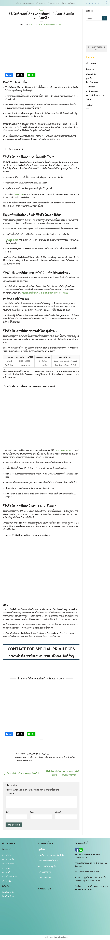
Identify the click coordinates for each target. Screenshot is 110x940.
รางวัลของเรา (72, 3)
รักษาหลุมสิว (90, 86)
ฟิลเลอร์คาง (6, 868)
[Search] (106, 3)
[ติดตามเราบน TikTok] (93, 3)
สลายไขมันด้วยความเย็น (95, 95)
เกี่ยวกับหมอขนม (28, 3)
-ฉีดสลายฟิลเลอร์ (44, 877)
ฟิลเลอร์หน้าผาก (8, 863)
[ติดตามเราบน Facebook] (87, 3)
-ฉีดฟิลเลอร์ (6, 849)
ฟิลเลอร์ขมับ (6, 872)
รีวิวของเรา (51, 3)
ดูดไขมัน (89, 78)
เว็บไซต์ (58, 812)
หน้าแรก (18, 3)
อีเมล (32, 812)
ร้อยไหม (89, 99)
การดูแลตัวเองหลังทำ (64, 450)
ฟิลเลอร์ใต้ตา (19, 194)
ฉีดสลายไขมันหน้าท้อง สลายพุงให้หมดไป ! (21, 773)
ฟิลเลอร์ (41, 10)
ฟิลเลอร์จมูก (6, 881)
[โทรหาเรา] (96, 3)
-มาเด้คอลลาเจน (44, 872)
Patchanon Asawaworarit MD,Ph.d (50, 24)
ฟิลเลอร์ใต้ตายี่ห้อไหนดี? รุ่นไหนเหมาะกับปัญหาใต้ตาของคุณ (45, 293)
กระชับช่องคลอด (92, 91)
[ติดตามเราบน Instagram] (90, 3)
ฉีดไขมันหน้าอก (92, 82)
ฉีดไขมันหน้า (91, 74)
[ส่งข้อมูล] (104, 18)
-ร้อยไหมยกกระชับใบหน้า (48, 860)
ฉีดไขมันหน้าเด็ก (8, 892)
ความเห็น (10, 794)
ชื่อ (7, 812)
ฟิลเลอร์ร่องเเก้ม (8, 859)
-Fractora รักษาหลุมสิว (47, 866)
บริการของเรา (41, 3)
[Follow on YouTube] (99, 3)
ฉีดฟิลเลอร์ (90, 69)
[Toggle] (5, 149)
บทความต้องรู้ (61, 3)
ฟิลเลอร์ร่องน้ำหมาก (9, 876)
